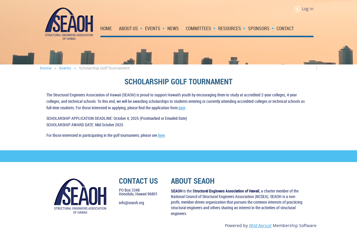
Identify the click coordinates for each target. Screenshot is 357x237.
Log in (308, 8)
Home (46, 68)
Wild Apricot (260, 225)
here (181, 107)
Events (65, 68)
